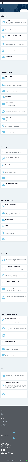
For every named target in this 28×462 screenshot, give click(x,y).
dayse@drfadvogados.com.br (5, 435)
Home (22, 10)
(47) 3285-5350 (4, 453)
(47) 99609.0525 (10, 453)
